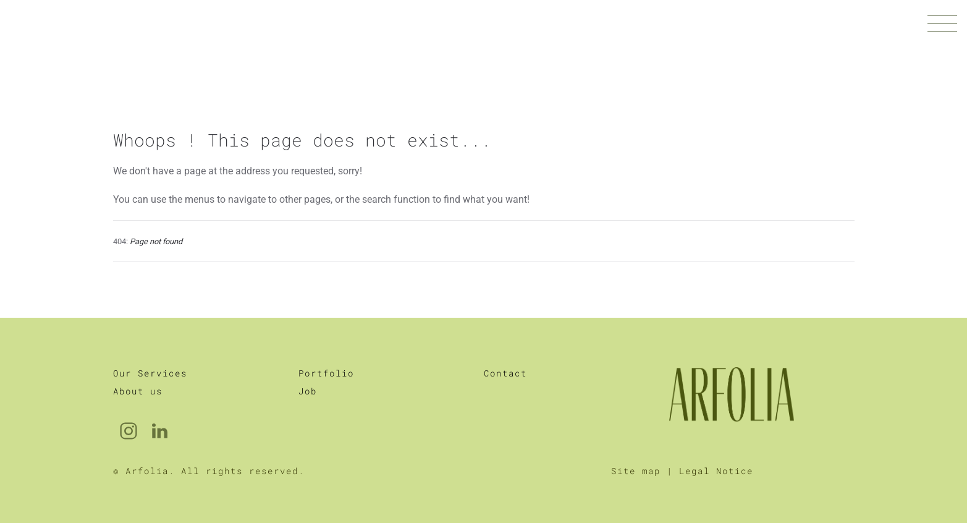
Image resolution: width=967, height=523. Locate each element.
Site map (636, 471)
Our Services (150, 373)
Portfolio (326, 373)
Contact (505, 373)
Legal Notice (716, 471)
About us (138, 391)
